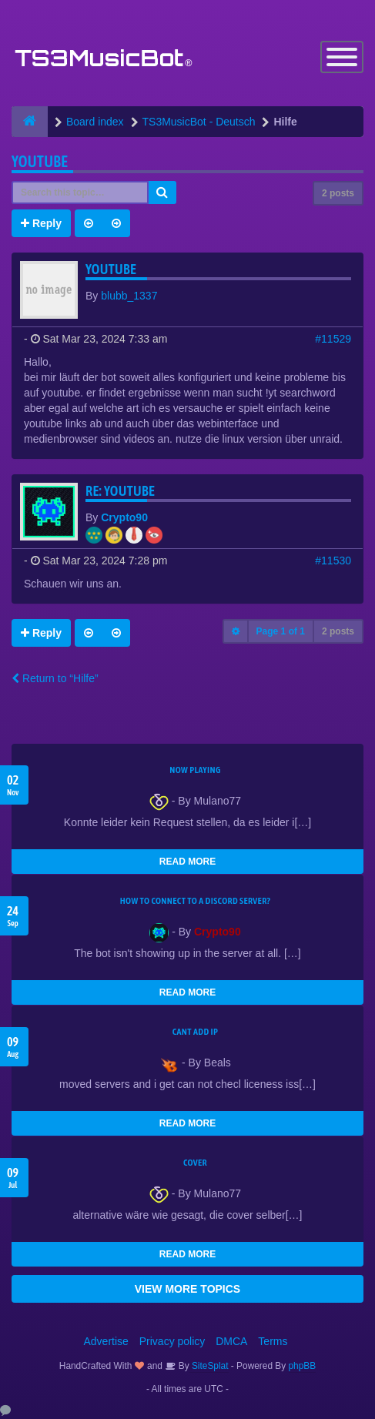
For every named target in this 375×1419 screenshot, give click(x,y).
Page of (280, 631)
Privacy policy (172, 1341)
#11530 (333, 560)
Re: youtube (120, 491)
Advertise (106, 1341)
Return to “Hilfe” (55, 678)
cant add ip (195, 1031)
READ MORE (187, 861)
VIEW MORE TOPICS (187, 1289)
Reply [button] (41, 223)
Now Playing (194, 770)
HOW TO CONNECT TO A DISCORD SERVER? (195, 900)
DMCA (231, 1341)
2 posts (338, 193)
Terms (272, 1341)
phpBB (302, 1365)
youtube (40, 161)
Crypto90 (124, 517)
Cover (195, 1162)
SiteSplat (209, 1365)
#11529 (333, 339)
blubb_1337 (129, 295)
